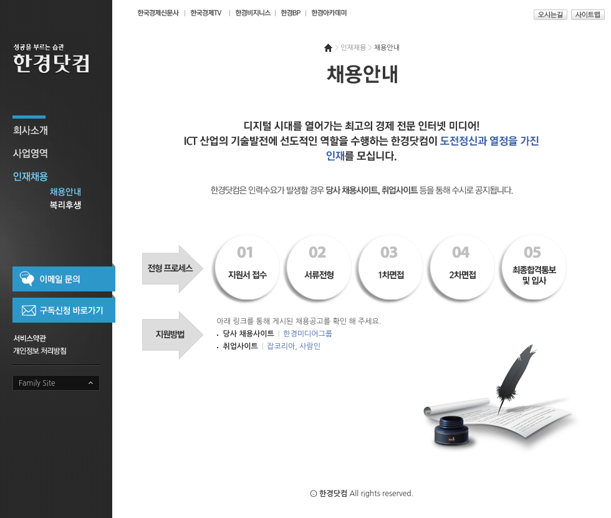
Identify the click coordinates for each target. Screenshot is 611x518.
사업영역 (62, 153)
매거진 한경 (251, 12)
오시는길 (550, 14)
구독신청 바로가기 (63, 309)
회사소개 (62, 129)
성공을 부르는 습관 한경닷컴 (62, 62)
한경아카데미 (329, 12)
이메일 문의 (63, 277)
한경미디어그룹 (307, 334)
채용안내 (62, 194)
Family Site (37, 383)
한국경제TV (206, 12)
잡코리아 (281, 346)
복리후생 (62, 207)
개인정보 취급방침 (56, 350)
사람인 (309, 346)
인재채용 (62, 176)
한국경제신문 (157, 12)
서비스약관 (56, 337)
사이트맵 (588, 14)
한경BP (289, 12)
